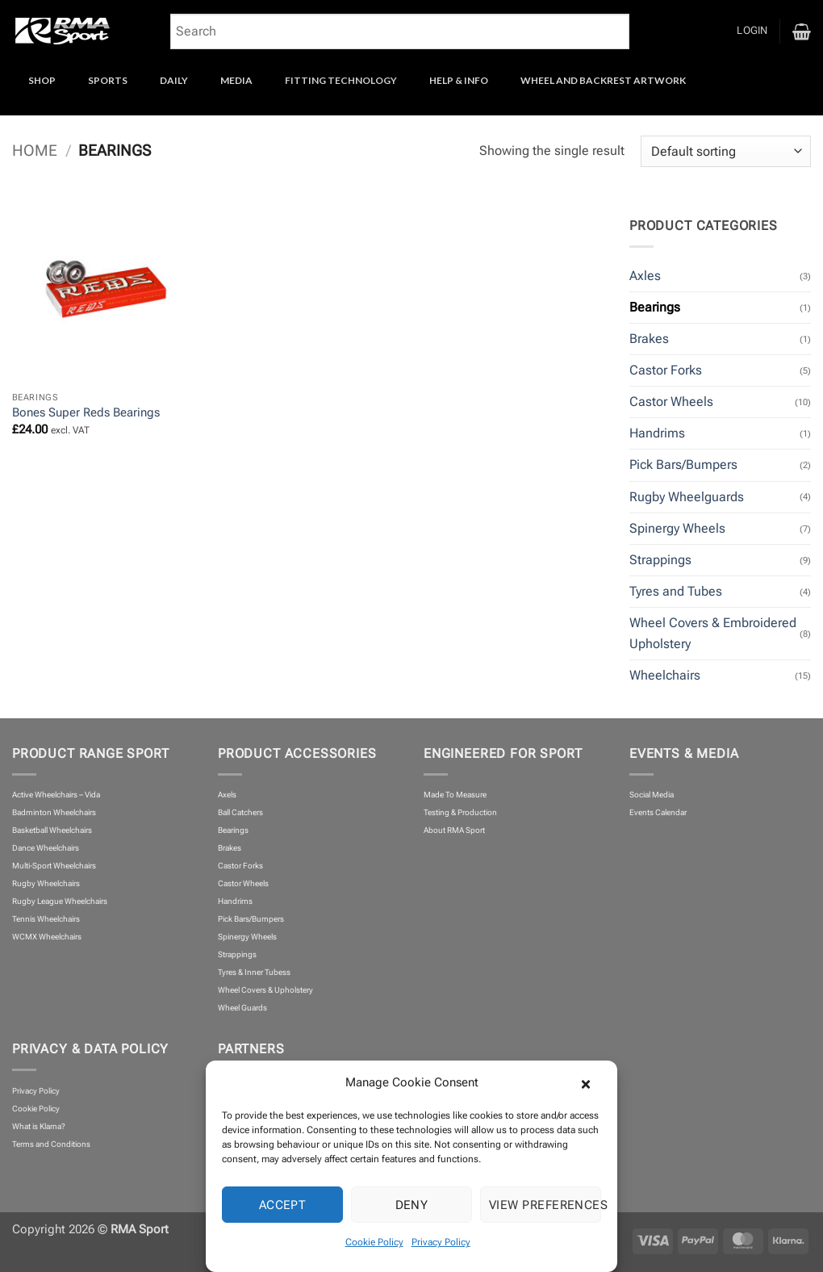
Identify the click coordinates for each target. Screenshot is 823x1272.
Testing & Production (460, 812)
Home (34, 151)
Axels (227, 794)
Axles (645, 275)
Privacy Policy (441, 1242)
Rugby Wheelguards (686, 496)
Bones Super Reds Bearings (86, 412)
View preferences (545, 1205)
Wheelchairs (664, 675)
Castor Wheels (671, 401)
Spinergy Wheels (677, 528)
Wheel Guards (242, 1007)
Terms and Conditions (51, 1144)
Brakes (649, 338)
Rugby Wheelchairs (46, 883)
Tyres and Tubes (675, 591)
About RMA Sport (454, 830)
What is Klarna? (38, 1126)
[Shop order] (726, 152)
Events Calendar (658, 812)
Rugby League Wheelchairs (59, 901)
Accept (283, 1205)
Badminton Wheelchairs (54, 812)
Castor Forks (665, 370)
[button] (593, 1082)
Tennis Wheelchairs (46, 918)
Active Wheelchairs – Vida (56, 794)
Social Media (651, 794)
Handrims (657, 433)
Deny (411, 1205)
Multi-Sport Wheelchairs (54, 865)
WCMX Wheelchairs (46, 936)
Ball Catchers (240, 812)
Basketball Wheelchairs (52, 830)
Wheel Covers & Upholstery (265, 989)
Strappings (660, 559)
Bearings (654, 307)
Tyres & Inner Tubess (254, 972)
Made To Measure (455, 794)
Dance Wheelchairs (45, 847)
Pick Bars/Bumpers (683, 464)
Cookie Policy (374, 1242)
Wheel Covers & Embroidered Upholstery (712, 633)
